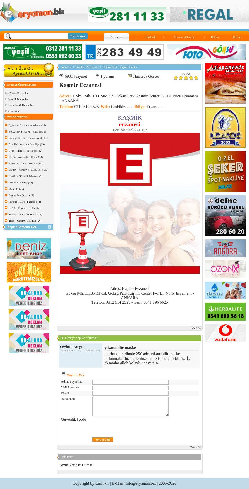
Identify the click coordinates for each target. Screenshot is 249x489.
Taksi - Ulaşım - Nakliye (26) (25, 220)
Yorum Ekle (103, 439)
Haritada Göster (146, 76)
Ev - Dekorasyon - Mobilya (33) (27, 144)
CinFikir (102, 483)
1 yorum (107, 76)
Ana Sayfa (116, 37)
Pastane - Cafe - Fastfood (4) (25, 201)
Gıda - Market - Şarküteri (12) (25, 150)
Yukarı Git (195, 447)
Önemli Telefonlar (18, 99)
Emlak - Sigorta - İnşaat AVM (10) (28, 137)
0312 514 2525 (86, 106)
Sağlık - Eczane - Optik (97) (24, 207)
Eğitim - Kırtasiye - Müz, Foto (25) (28, 169)
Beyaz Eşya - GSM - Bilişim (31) (27, 131)
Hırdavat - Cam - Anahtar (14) (25, 163)
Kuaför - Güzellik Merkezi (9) (25, 176)
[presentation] (131, 427)
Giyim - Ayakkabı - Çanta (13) (26, 156)
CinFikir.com (122, 106)
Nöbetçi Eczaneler (18, 93)
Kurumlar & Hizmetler (20, 105)
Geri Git (196, 328)
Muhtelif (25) (16, 188)
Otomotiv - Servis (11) (21, 195)
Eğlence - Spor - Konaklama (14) (27, 125)
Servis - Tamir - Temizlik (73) (25, 214)
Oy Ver (186, 73)
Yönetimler (14, 110)
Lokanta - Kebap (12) (21, 182)
